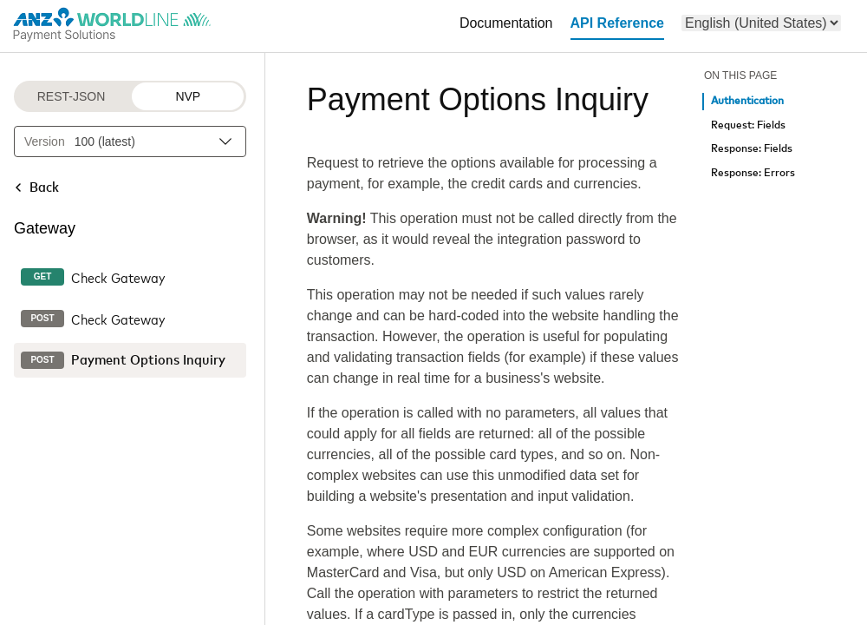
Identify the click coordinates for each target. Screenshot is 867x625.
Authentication (747, 101)
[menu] (761, 23)
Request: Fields (748, 125)
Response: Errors (753, 173)
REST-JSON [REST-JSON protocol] (71, 96)
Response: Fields (751, 149)
